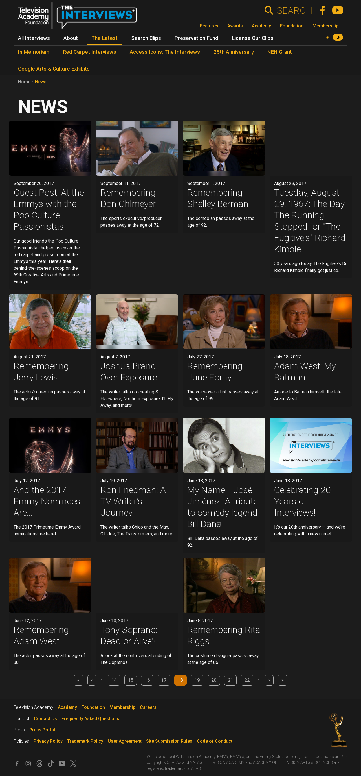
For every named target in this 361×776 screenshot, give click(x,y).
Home (24, 81)
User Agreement (125, 741)
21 (230, 680)
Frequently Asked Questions (90, 718)
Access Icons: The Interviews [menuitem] (165, 52)
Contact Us (45, 718)
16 (147, 680)
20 (213, 680)
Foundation (291, 26)
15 (130, 680)
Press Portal (42, 730)
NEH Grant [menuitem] (279, 52)
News (41, 81)
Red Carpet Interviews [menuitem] (89, 52)
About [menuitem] (70, 38)
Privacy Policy (48, 741)
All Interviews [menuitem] (34, 38)
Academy (261, 26)
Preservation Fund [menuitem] (196, 38)
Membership (325, 26)
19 (197, 680)
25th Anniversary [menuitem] (233, 52)
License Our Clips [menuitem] (252, 38)
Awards (235, 26)
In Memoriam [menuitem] (33, 52)
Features (209, 26)
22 (247, 680)
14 (113, 680)
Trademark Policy (85, 741)
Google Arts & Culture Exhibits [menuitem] (54, 69)
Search (294, 10)
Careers (148, 707)
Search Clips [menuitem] (146, 38)
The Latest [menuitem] (104, 38)
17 (163, 680)
